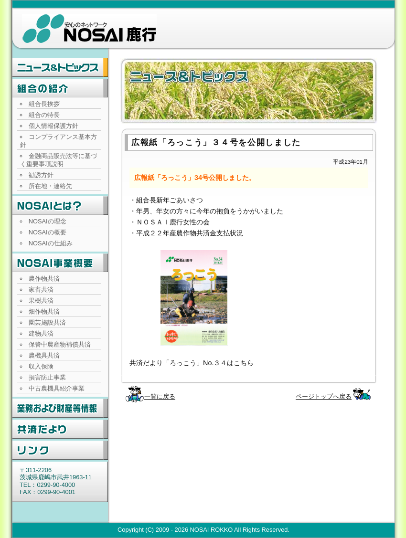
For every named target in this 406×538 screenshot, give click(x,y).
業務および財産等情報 (60, 408)
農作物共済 (44, 278)
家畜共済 (41, 289)
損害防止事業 (47, 377)
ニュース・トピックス (60, 67)
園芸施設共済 (47, 322)
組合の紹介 (60, 88)
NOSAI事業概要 (60, 263)
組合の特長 (44, 114)
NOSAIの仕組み (51, 243)
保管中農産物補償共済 (60, 344)
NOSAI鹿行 (89, 28)
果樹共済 (41, 300)
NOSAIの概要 (47, 232)
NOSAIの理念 (47, 221)
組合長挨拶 (44, 103)
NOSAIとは (60, 205)
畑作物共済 (44, 311)
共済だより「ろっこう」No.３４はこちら (191, 363)
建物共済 (41, 333)
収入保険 (41, 366)
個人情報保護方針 (53, 125)
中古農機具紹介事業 (57, 388)
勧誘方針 (41, 175)
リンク (60, 450)
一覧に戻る (159, 396)
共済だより (60, 429)
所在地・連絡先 (50, 186)
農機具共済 (44, 355)
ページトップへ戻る (324, 396)
